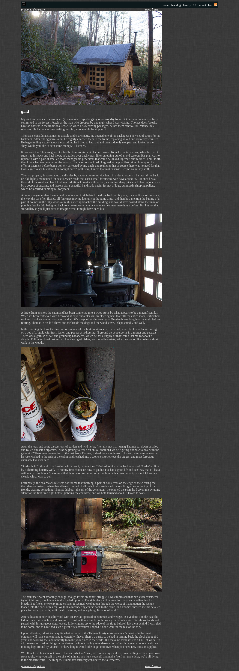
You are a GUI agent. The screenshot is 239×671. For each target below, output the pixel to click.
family (187, 5)
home (166, 5)
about (202, 5)
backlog (176, 5)
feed (212, 5)
